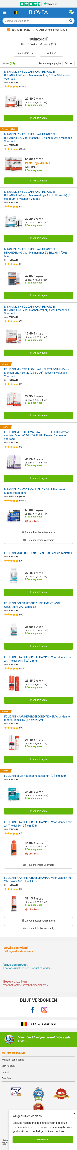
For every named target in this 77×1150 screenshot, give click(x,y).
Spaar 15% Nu (13, 1053)
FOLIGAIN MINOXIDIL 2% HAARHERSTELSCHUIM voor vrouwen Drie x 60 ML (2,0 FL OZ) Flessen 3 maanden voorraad (36, 435)
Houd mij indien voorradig (38, 540)
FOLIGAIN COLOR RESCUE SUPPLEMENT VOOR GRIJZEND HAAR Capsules (32, 605)
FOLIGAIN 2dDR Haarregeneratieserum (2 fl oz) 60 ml (35, 775)
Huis (24, 44)
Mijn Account (8, 1066)
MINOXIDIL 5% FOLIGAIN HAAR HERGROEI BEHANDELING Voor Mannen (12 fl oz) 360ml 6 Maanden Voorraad (38, 138)
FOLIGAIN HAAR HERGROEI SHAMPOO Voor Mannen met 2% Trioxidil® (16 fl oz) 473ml (38, 824)
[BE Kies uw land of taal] (17, 12)
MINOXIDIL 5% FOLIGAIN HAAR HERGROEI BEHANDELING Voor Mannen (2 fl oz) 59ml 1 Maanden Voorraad (36, 310)
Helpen (5, 1072)
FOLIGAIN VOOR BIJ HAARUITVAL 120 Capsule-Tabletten (38, 553)
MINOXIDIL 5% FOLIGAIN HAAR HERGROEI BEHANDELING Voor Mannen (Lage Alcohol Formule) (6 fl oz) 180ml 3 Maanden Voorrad (38, 195)
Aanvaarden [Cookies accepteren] (42, 1139)
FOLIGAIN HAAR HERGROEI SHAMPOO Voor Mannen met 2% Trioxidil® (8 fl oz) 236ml (38, 659)
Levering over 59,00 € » (52, 29)
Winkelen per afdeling (13, 1059)
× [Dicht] (74, 1113)
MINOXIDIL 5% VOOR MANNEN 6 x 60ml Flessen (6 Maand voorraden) (34, 491)
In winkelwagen (38, 118)
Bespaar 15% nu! (19, 29)
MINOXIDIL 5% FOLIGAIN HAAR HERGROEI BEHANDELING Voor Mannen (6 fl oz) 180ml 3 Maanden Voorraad (37, 75)
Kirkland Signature (17, 496)
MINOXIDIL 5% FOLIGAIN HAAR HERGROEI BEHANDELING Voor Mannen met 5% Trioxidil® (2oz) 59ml (35, 253)
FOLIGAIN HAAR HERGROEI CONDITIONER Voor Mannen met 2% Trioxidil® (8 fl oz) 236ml (37, 718)
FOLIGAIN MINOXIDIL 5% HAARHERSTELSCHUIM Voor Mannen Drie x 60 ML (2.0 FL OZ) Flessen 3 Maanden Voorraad (36, 373)
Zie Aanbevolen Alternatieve (38, 532)
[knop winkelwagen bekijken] (72, 12)
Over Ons (6, 1078)
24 (68, 63)
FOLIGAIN (13, 82)
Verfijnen (51, 53)
